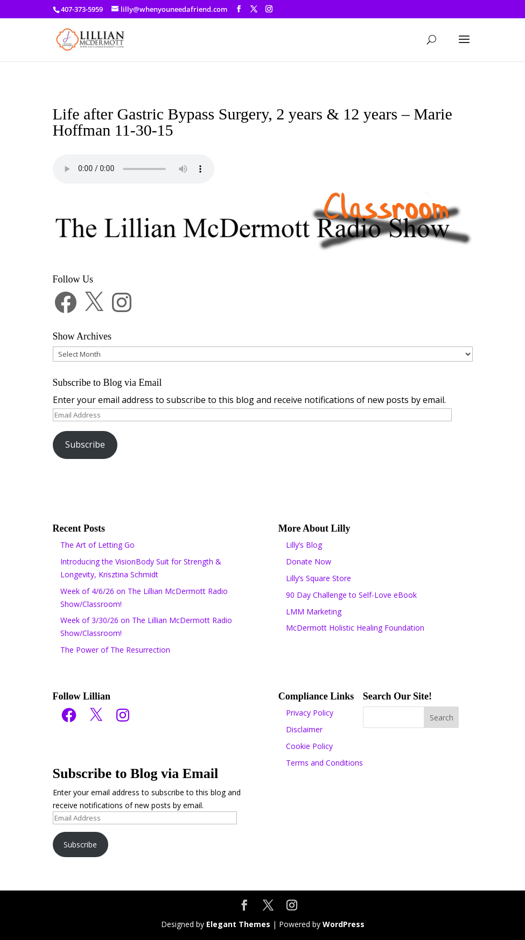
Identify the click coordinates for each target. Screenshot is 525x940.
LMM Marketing (313, 611)
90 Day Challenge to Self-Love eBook (351, 595)
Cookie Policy (309, 746)
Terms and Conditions (324, 763)
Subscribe (85, 444)
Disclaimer (304, 729)
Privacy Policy (309, 713)
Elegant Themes (238, 924)
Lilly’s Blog (304, 545)
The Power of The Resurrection (115, 650)
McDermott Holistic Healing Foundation (355, 628)
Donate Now (308, 561)
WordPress (344, 924)
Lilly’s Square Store (318, 578)
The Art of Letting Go (97, 545)
